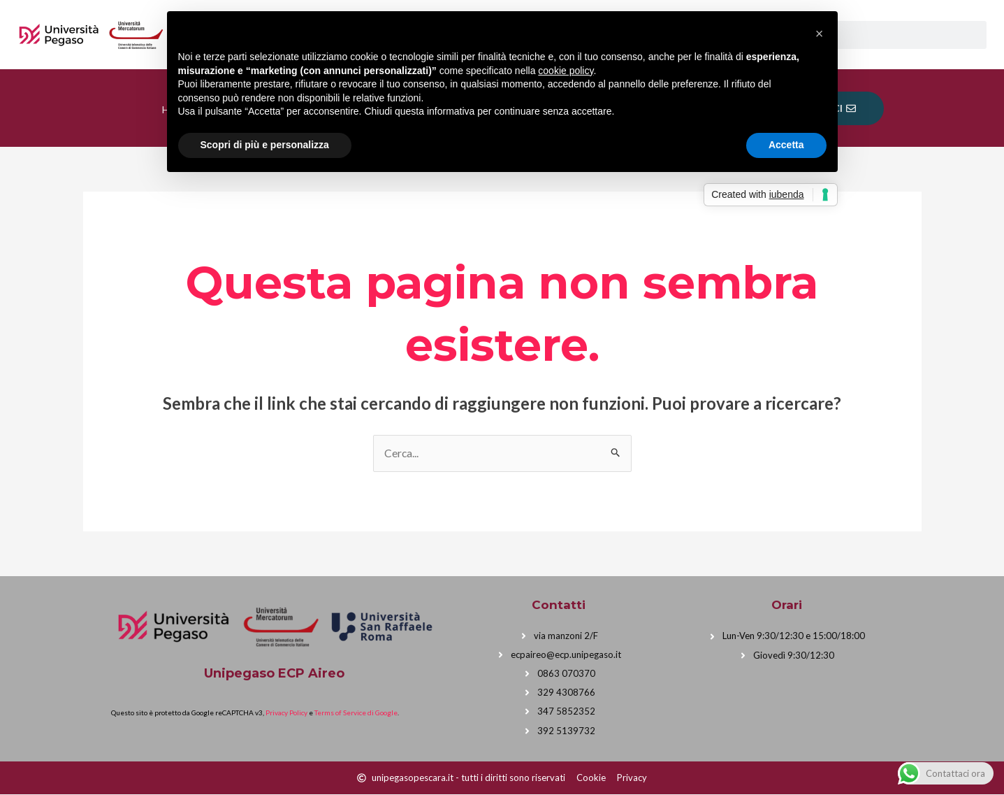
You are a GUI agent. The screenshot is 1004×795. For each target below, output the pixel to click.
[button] (819, 33)
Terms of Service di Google (356, 712)
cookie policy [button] (565, 70)
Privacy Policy (286, 712)
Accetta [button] (786, 144)
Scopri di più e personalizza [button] (265, 144)
